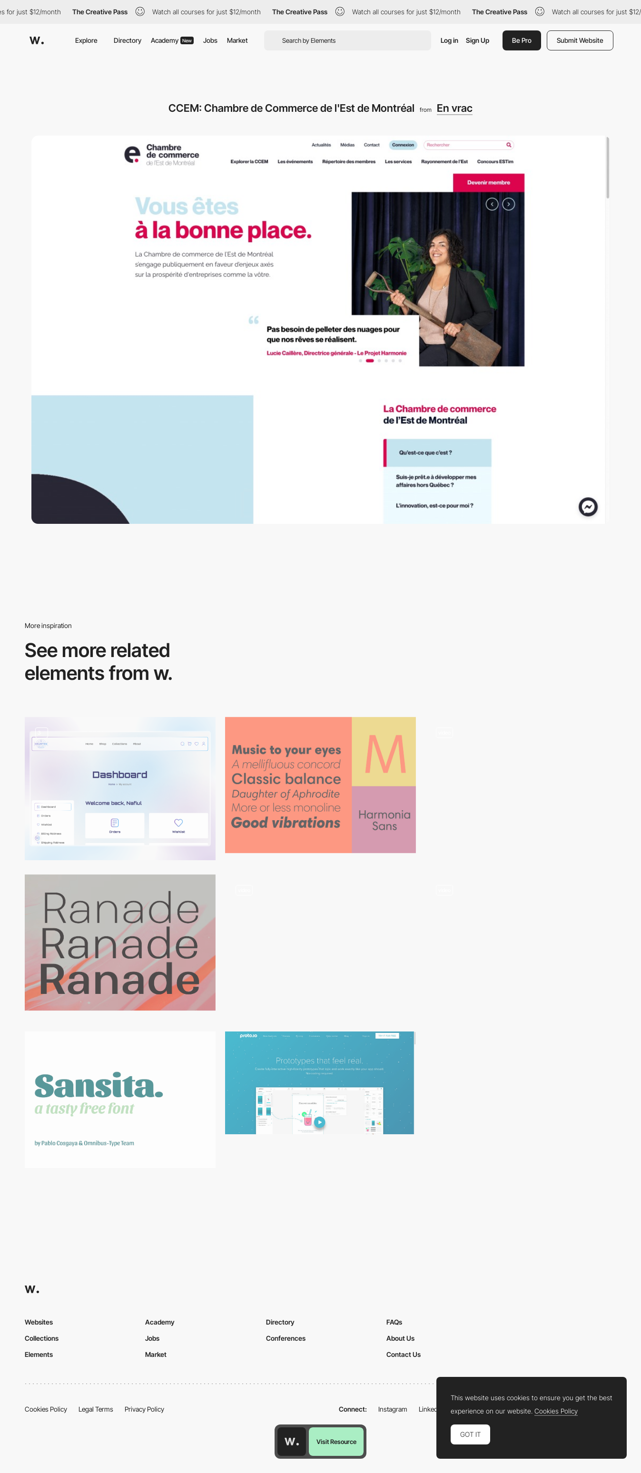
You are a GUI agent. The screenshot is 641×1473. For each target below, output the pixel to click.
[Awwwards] (37, 40)
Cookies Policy (46, 1409)
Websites (39, 1322)
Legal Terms (96, 1409)
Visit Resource (336, 1441)
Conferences (286, 1338)
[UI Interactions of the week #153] (520, 946)
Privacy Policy (144, 1409)
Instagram (392, 1409)
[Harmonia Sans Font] (320, 785)
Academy (172, 40)
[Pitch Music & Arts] (520, 781)
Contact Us (403, 1354)
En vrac (455, 108)
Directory (127, 40)
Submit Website (580, 40)
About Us (400, 1338)
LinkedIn (431, 1409)
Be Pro (522, 40)
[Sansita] (120, 1099)
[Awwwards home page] (291, 1441)
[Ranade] (120, 942)
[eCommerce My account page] (120, 788)
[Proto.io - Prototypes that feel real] (320, 1082)
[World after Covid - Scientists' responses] (320, 942)
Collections (42, 1338)
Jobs (210, 40)
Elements (39, 1354)
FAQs (394, 1322)
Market (237, 40)
